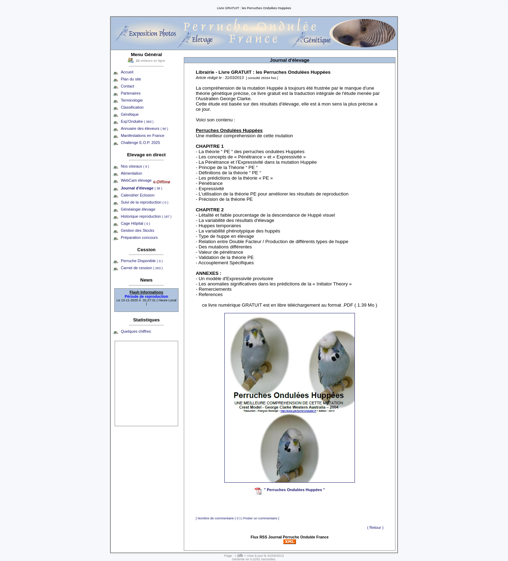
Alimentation (131, 173)
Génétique (130, 114)
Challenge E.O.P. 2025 (140, 142)
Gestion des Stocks (137, 230)
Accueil (127, 72)
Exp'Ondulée (137, 121)
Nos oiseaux (135, 166)
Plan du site (131, 79)
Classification (132, 107)
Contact (127, 86)
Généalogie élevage (138, 209)
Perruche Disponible (142, 261)
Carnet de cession (142, 268)
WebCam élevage (136, 180)
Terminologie (132, 100)
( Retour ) (375, 527)
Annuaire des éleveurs (144, 128)
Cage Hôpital (135, 223)
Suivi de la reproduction (144, 202)
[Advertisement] (146, 383)
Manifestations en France (142, 135)
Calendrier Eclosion (137, 195)
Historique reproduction (146, 216)
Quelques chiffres (136, 331)
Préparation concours (139, 237)
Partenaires (130, 93)
